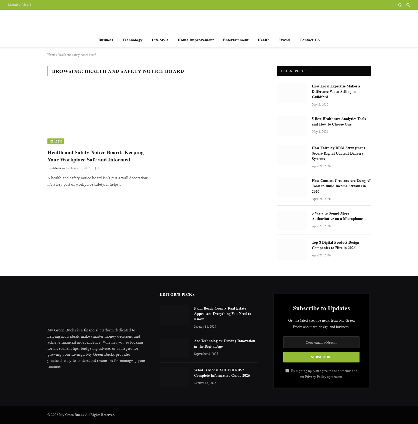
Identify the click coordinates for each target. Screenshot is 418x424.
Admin (56, 168)
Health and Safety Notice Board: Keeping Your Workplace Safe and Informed (95, 156)
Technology (132, 40)
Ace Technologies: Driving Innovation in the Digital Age (224, 343)
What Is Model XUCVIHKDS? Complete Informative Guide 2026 (222, 373)
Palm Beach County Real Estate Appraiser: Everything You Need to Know (222, 313)
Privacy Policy (315, 377)
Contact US (309, 40)
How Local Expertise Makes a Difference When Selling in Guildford (336, 91)
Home (51, 55)
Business (105, 40)
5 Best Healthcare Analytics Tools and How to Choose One (339, 121)
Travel (284, 40)
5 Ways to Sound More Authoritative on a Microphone (337, 216)
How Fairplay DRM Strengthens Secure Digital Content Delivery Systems (338, 153)
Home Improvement (196, 40)
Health (264, 40)
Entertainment (235, 40)
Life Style (160, 40)
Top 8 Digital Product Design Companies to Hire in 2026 (335, 245)
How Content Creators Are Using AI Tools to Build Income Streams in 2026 (341, 186)
